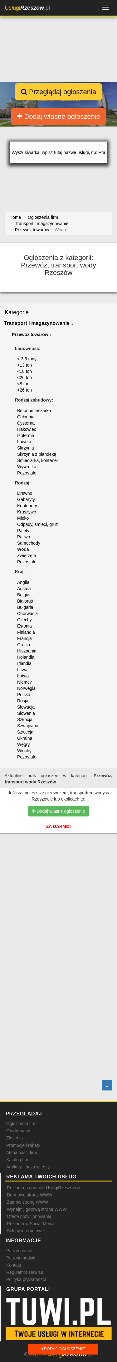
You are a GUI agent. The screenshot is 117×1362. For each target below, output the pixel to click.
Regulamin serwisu (24, 1272)
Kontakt (13, 1265)
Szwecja (25, 731)
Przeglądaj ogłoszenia (58, 92)
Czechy (24, 619)
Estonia (24, 625)
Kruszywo (26, 511)
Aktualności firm (21, 1152)
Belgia (23, 594)
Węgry (23, 744)
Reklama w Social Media (31, 1223)
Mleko (23, 518)
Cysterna (26, 423)
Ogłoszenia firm (21, 1123)
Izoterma (25, 435)
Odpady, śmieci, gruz (37, 524)
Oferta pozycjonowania (29, 1216)
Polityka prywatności (26, 1279)
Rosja (22, 700)
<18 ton (24, 371)
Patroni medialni (21, 1257)
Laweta (24, 441)
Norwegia (26, 688)
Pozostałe (26, 472)
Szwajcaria (27, 725)
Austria (24, 588)
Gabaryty (26, 499)
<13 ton (24, 365)
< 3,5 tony (27, 358)
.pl (27, 8)
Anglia (23, 582)
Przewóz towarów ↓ (32, 334)
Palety (23, 530)
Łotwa (23, 675)
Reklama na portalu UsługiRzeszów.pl (43, 1187)
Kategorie (17, 312)
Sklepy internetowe (25, 1230)
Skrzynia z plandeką (36, 454)
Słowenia (26, 713)
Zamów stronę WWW (27, 1202)
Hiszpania (26, 650)
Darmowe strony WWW (29, 1194)
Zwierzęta (26, 555)
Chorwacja (27, 613)
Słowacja (26, 707)
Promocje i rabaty (23, 1145)
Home (15, 217)
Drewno (24, 493)
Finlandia (26, 632)
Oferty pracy (18, 1130)
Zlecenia (14, 1137)
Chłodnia (25, 416)
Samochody (28, 543)
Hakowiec (26, 429)
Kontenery (27, 505)
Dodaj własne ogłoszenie (58, 116)
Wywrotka (26, 466)
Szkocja (24, 719)
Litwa (22, 669)
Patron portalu (20, 1250)
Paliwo (23, 536)
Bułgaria (25, 607)
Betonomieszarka (34, 410)
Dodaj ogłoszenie (63, 1349)
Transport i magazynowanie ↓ (38, 323)
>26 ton (24, 389)
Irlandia (24, 663)
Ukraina (24, 738)
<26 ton (24, 377)
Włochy (24, 750)
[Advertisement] (58, 876)
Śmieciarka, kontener (37, 460)
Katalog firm (18, 1159)
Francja (24, 638)
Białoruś (25, 601)
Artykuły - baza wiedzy (28, 1166)
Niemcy (24, 682)
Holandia (25, 657)
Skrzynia (25, 447)
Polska (23, 694)
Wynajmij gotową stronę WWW (37, 1209)
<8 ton (23, 383)
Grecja (23, 644)
